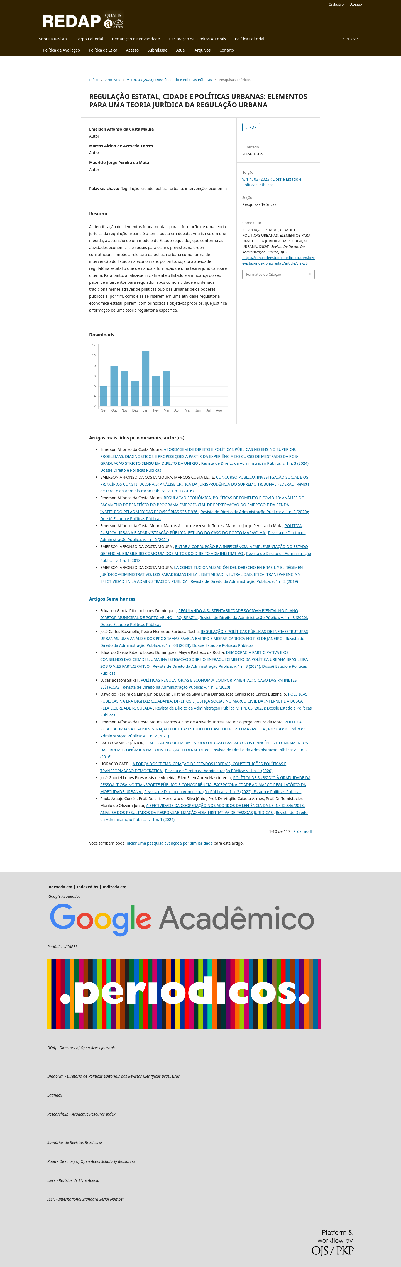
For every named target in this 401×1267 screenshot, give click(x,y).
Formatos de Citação (263, 274)
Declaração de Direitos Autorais (197, 38)
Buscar (350, 38)
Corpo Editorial (89, 38)
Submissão (157, 50)
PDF (252, 127)
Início (93, 79)
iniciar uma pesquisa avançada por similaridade (169, 843)
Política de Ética (103, 50)
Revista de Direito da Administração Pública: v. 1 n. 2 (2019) (244, 581)
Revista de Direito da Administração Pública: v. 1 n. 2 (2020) (176, 687)
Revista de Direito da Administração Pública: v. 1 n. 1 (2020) (219, 770)
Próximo (301, 831)
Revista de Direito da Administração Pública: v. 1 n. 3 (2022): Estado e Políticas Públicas (223, 791)
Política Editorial (249, 38)
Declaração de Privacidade (136, 38)
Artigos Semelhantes (112, 599)
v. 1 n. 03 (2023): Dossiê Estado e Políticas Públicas (169, 79)
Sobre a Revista (53, 38)
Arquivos (203, 50)
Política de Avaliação (61, 50)
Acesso (132, 50)
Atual (181, 50)
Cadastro (336, 4)
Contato (226, 50)
